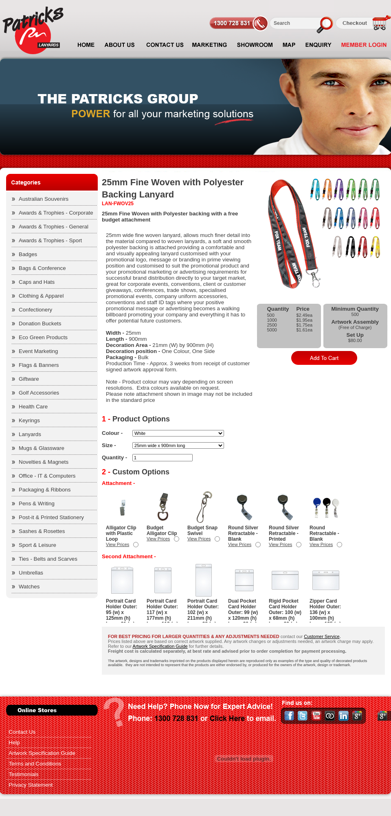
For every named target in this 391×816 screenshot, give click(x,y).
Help (14, 742)
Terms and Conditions (35, 764)
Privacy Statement (31, 785)
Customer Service (321, 636)
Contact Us (22, 732)
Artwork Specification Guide (160, 646)
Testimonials (23, 774)
